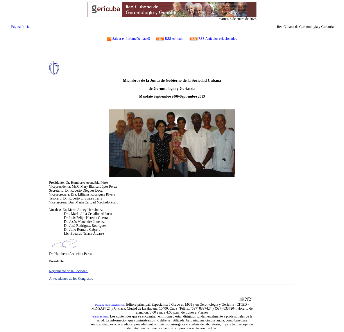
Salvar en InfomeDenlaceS (129, 38)
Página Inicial (20, 27)
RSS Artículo (170, 38)
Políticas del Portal (100, 317)
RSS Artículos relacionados (213, 38)
